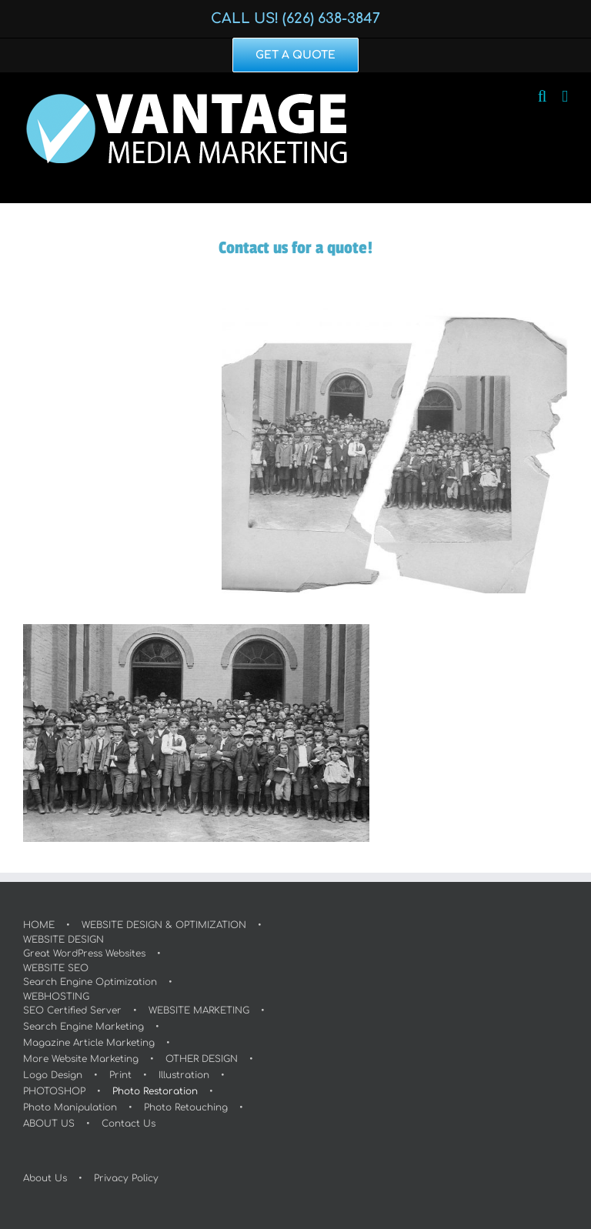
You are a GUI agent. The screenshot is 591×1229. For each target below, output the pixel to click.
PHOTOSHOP (54, 1091)
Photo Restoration (155, 1091)
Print (120, 1075)
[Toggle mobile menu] (565, 97)
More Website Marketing (81, 1059)
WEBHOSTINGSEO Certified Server (72, 1003)
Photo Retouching (186, 1107)
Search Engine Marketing (83, 1026)
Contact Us (128, 1123)
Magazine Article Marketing (89, 1042)
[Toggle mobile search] (542, 97)
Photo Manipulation (70, 1107)
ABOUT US (49, 1123)
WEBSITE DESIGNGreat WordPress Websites (84, 946)
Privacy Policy (126, 1178)
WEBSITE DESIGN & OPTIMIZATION (164, 925)
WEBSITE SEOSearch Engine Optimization (90, 975)
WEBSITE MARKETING (199, 1010)
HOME (39, 925)
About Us (45, 1178)
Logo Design (52, 1075)
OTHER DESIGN (201, 1059)
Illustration (184, 1075)
